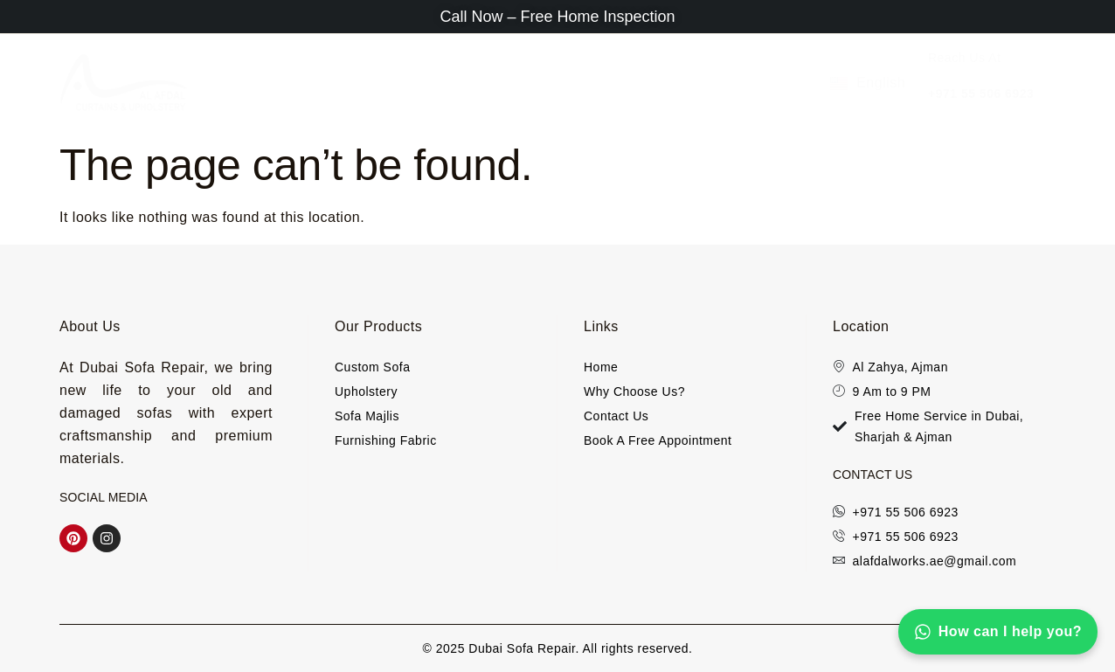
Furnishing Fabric (636, 83)
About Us (307, 83)
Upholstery (410, 83)
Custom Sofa (762, 83)
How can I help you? (998, 632)
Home (230, 83)
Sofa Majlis (516, 83)
